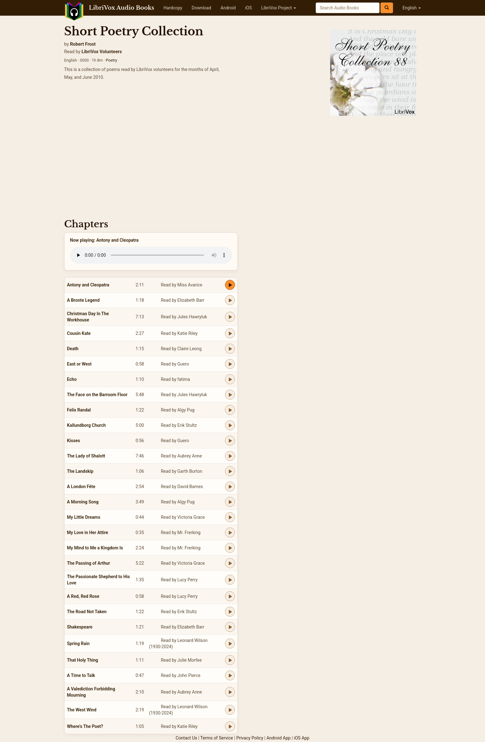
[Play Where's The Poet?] (230, 726)
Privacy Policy (249, 737)
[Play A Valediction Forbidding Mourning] (230, 692)
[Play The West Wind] (230, 710)
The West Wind (81, 709)
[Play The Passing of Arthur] (230, 563)
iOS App (301, 737)
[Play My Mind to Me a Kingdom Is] (230, 548)
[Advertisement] (242, 165)
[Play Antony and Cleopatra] (230, 285)
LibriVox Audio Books (121, 7)
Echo (72, 379)
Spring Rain (78, 643)
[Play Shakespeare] (230, 627)
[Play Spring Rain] (230, 644)
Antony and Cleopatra (88, 284)
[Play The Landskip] (230, 471)
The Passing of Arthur (88, 563)
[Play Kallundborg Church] (230, 425)
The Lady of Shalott (86, 455)
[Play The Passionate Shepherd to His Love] (230, 580)
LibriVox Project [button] (278, 7)
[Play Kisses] (230, 441)
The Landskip (80, 471)
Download (201, 7)
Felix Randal (79, 409)
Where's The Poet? (85, 726)
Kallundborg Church (86, 425)
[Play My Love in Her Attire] (230, 532)
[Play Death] (230, 349)
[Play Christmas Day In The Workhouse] (230, 317)
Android (228, 7)
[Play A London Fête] (230, 487)
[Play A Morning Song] (230, 502)
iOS (248, 7)
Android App (279, 737)
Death (73, 348)
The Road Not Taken (87, 611)
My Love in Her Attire (87, 532)
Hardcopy (173, 7)
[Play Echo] (230, 379)
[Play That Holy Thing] (230, 660)
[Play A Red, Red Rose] (230, 596)
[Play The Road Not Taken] (230, 612)
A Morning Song (83, 501)
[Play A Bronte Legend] (230, 300)
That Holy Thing (82, 660)
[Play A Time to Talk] (230, 675)
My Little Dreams (83, 517)
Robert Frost (83, 44)
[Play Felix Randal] (230, 410)
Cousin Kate (79, 333)
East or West (79, 363)
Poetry (111, 60)
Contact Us (186, 737)
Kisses (73, 440)
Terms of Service (216, 737)
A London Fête (81, 486)
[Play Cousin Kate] (230, 333)
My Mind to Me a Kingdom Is (95, 547)
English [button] (411, 7)
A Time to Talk (81, 675)
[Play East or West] (230, 364)
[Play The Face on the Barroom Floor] (230, 395)
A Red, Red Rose (83, 596)
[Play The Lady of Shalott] (230, 456)
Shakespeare (79, 626)
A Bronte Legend (83, 300)
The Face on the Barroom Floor (97, 394)
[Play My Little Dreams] (230, 517)
